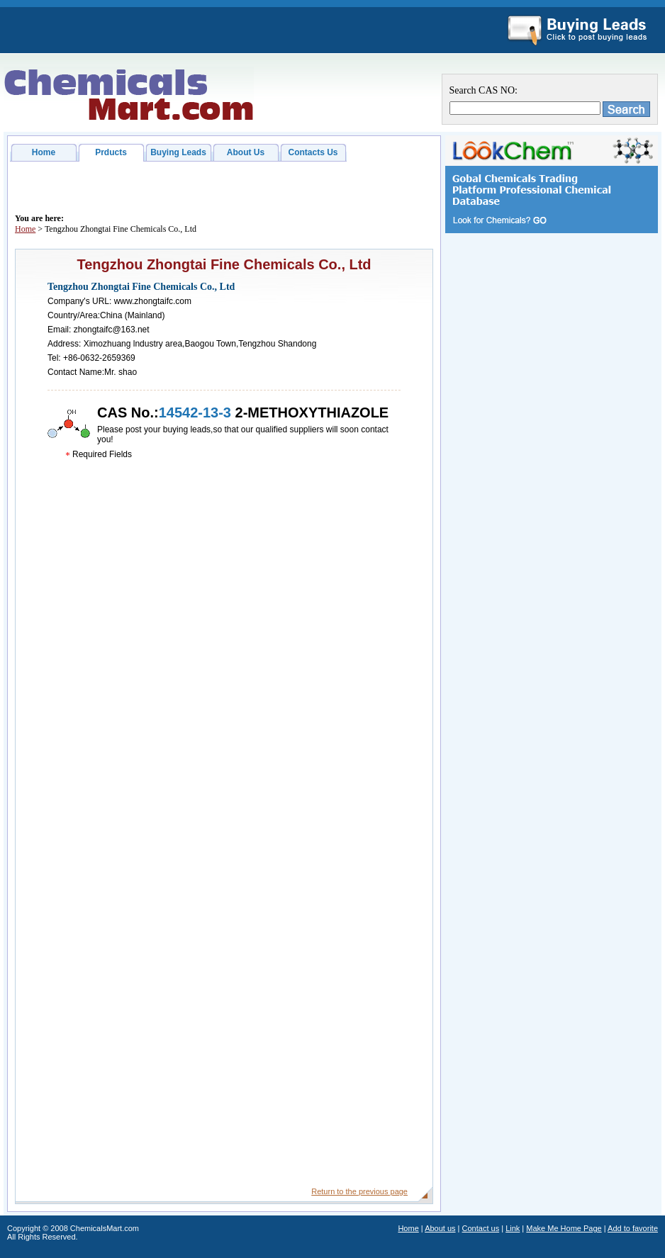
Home (43, 152)
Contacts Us (312, 152)
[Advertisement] (551, 460)
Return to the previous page (359, 1191)
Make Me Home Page (563, 1228)
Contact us (481, 1228)
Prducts (111, 152)
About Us (245, 152)
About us (440, 1228)
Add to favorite (633, 1228)
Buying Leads (178, 152)
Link (512, 1228)
